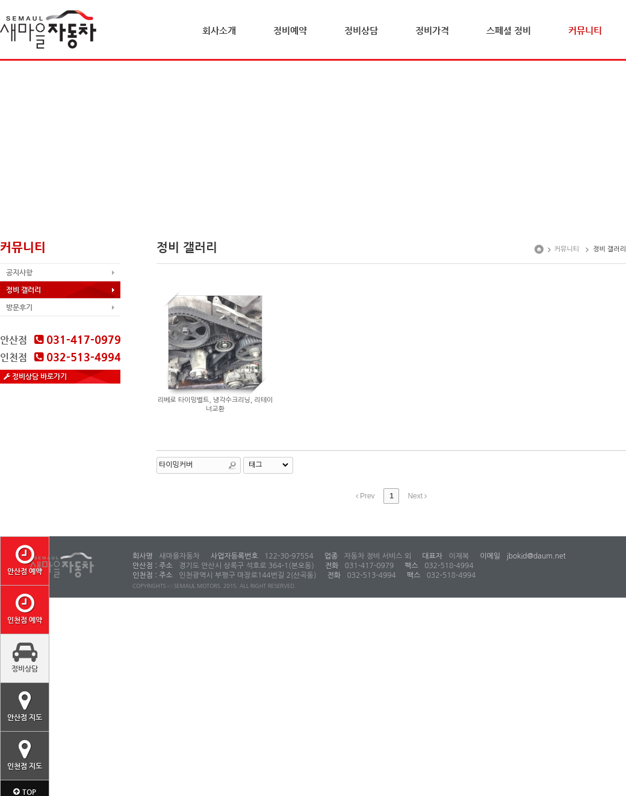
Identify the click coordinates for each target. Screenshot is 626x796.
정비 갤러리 (23, 290)
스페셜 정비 (508, 30)
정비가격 (432, 30)
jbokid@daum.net (535, 556)
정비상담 (361, 30)
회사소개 (219, 30)
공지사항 (19, 272)
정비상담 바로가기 (35, 376)
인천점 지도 (25, 754)
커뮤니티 (585, 30)
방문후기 (19, 307)
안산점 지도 (25, 705)
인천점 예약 (25, 608)
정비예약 (290, 30)
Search (232, 465)
